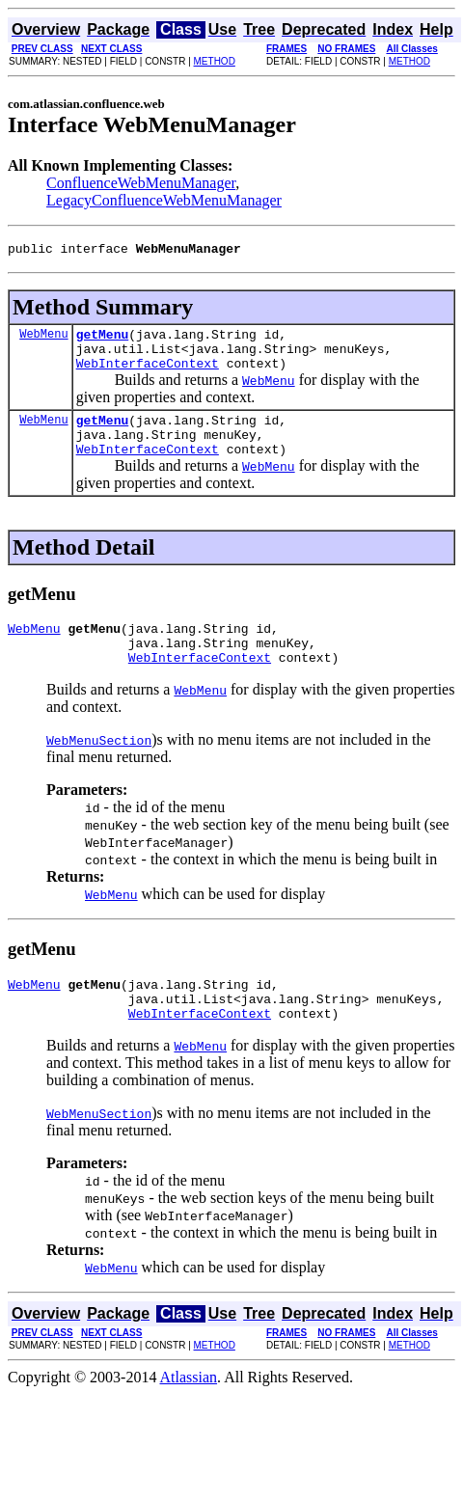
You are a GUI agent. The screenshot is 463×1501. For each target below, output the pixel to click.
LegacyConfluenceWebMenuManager (164, 200)
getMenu (102, 339)
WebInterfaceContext (147, 374)
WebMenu (43, 339)
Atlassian (189, 1414)
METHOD (214, 61)
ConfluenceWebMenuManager (140, 183)
